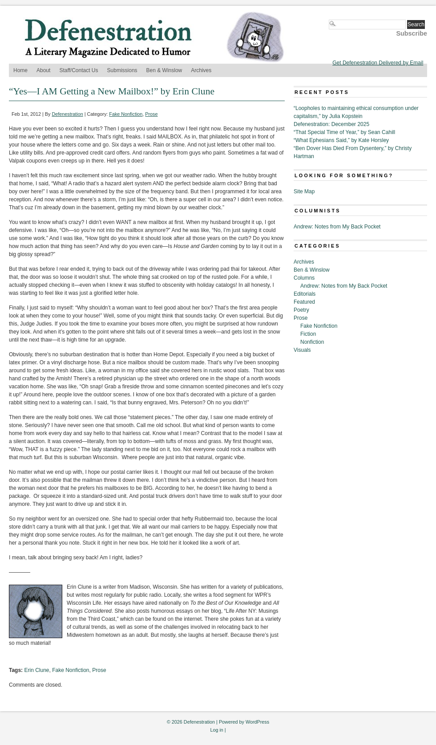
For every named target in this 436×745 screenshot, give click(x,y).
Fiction (308, 334)
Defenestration (67, 114)
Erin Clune (36, 670)
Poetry (301, 310)
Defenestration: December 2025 (331, 124)
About (43, 70)
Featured (304, 302)
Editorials (304, 294)
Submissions (122, 70)
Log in (216, 730)
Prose (151, 114)
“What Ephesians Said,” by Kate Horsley (341, 140)
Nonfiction (312, 342)
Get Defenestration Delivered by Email (377, 63)
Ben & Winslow (164, 70)
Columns (304, 278)
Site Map (304, 191)
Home (20, 70)
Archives (201, 70)
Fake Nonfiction (125, 114)
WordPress (257, 722)
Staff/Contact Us (78, 70)
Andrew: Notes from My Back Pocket (337, 227)
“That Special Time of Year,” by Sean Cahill (344, 132)
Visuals (302, 350)
